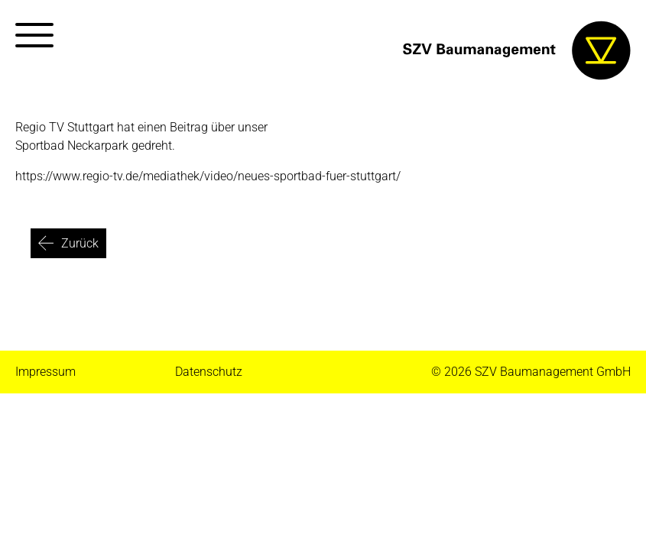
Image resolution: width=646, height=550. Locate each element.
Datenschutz (208, 371)
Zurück (80, 243)
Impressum (45, 371)
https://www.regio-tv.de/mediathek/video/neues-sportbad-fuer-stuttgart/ (208, 176)
